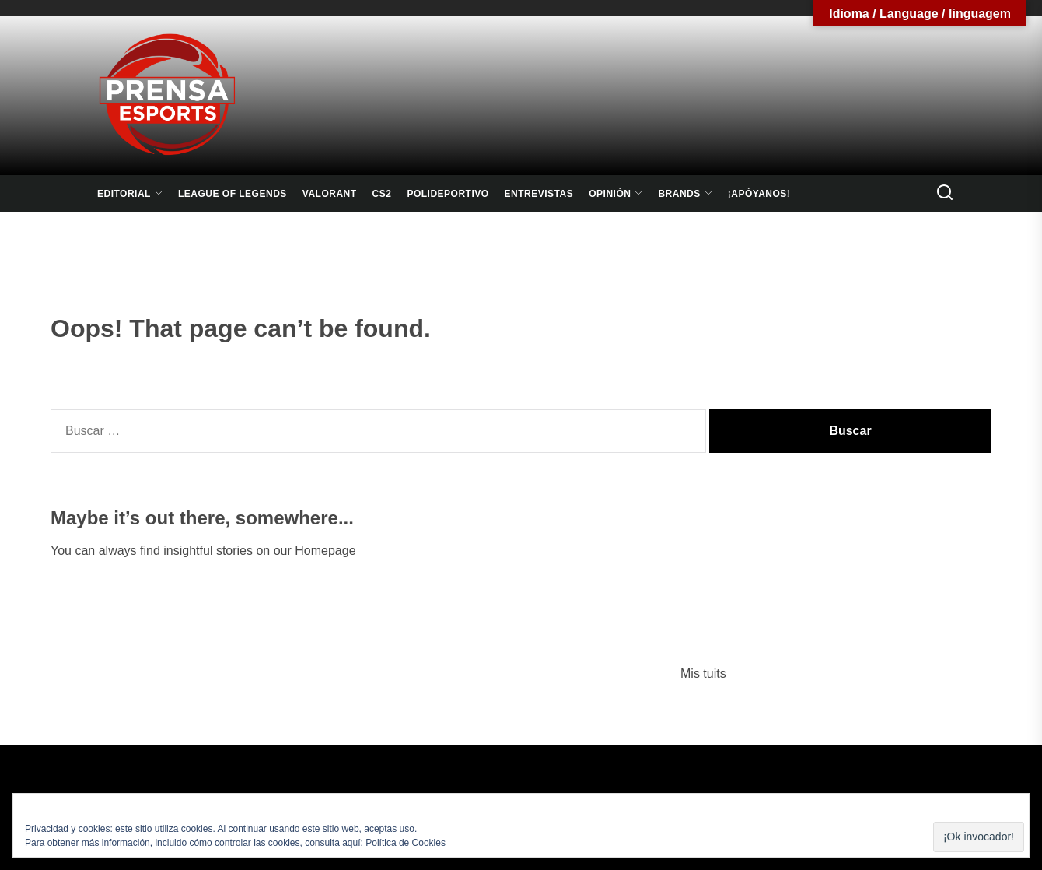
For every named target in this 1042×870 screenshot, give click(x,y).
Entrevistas (539, 193)
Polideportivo (447, 193)
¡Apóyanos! (759, 193)
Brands (685, 193)
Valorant (329, 193)
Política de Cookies (405, 842)
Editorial (130, 193)
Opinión (615, 193)
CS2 (382, 193)
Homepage (325, 550)
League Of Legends (232, 193)
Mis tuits (703, 673)
